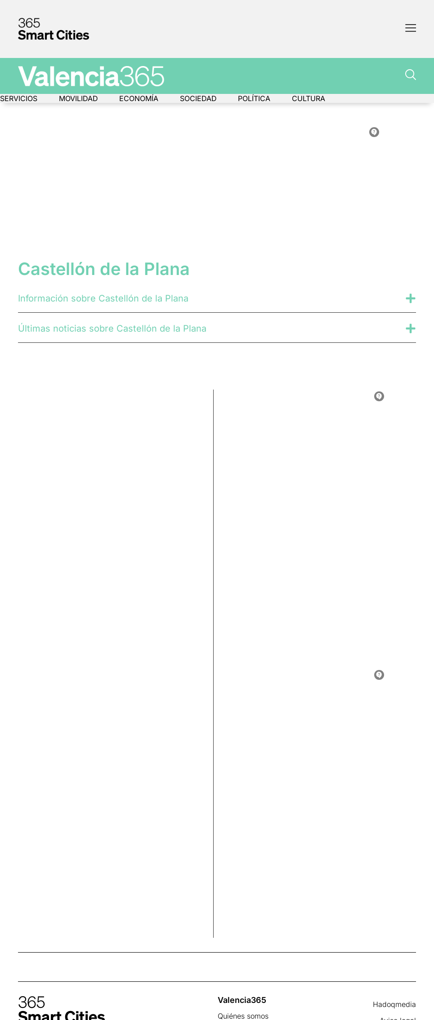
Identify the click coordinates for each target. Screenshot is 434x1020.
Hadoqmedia (394, 1004)
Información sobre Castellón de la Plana (103, 298)
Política (255, 98)
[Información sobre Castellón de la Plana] (410, 298)
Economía (139, 98)
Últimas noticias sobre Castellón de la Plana (112, 328)
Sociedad (198, 98)
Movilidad (78, 98)
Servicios (18, 98)
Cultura (309, 98)
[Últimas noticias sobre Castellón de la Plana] (410, 328)
